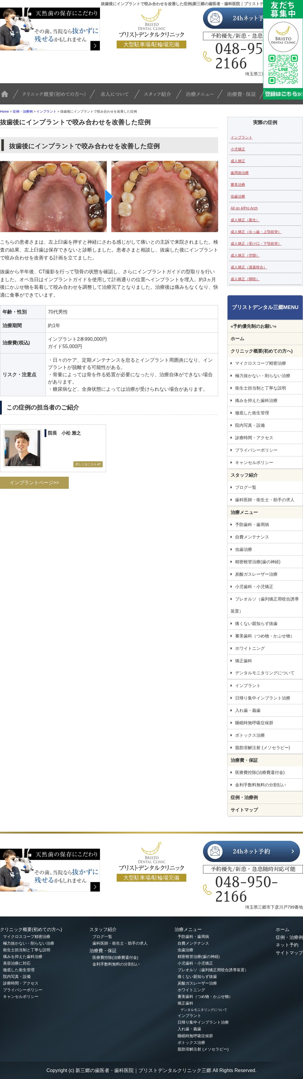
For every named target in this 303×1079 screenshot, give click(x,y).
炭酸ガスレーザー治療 (256, 574)
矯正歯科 (243, 660)
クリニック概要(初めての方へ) (56, 96)
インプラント (46, 111)
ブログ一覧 (245, 487)
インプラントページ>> (34, 482)
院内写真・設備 (250, 425)
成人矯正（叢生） (245, 220)
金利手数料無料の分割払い (260, 784)
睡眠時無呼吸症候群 (254, 722)
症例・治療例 (23, 111)
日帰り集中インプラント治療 (262, 698)
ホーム (237, 338)
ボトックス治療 (250, 735)
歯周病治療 (240, 173)
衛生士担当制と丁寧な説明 (260, 388)
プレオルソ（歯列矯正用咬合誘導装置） (265, 605)
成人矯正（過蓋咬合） (249, 267)
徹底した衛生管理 (252, 412)
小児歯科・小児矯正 (254, 586)
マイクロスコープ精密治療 (260, 363)
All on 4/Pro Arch (244, 208)
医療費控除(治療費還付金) (260, 772)
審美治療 (238, 185)
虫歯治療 (238, 196)
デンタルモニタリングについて (265, 672)
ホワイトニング (250, 648)
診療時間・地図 (284, 96)
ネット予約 (287, 944)
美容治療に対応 (17, 963)
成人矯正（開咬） (245, 279)
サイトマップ (244, 809)
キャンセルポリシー (254, 462)
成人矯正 (238, 161)
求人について (118, 96)
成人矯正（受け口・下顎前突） (256, 244)
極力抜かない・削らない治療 (262, 375)
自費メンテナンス (252, 537)
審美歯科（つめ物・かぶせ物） (265, 635)
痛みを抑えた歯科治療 (256, 400)
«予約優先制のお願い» (254, 326)
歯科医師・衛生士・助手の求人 (265, 499)
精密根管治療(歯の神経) (257, 561)
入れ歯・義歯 (248, 710)
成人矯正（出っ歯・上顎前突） (256, 232)
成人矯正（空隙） (245, 255)
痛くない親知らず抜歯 (256, 623)
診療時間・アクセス (254, 437)
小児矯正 (238, 149)
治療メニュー (203, 96)
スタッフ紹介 (162, 96)
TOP (9, 96)
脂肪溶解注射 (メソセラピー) (262, 747)
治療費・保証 (244, 96)
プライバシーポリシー (256, 450)
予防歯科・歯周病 (252, 524)
